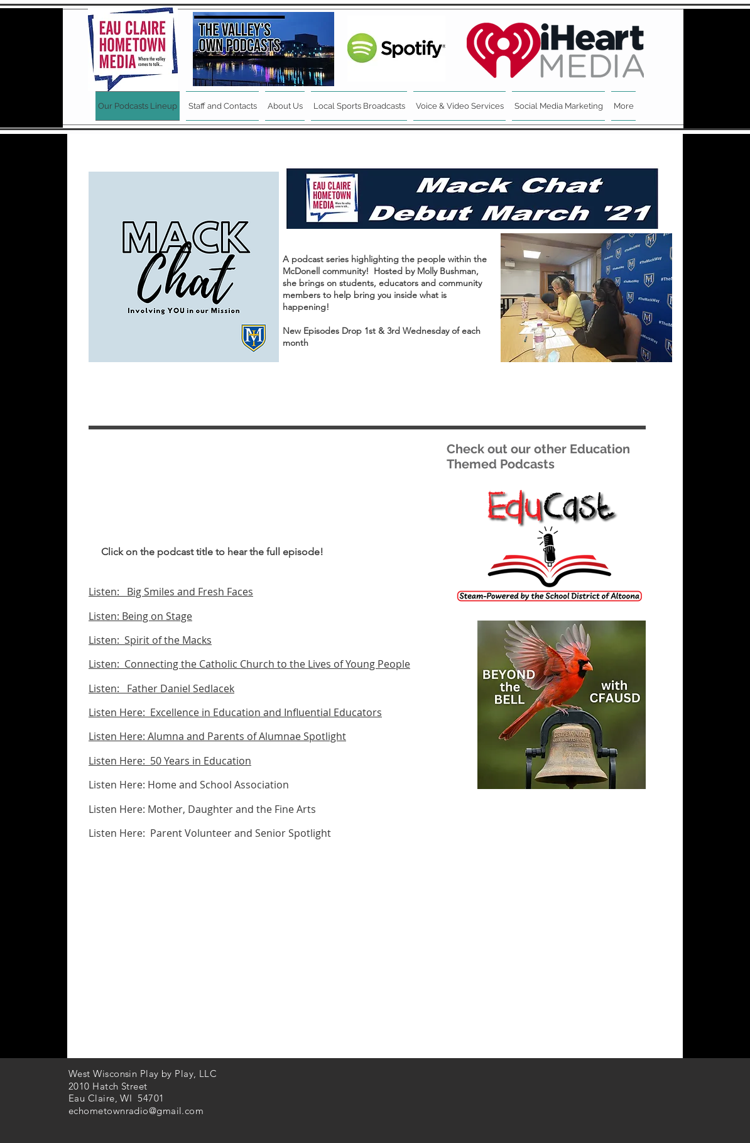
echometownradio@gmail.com (136, 1111)
